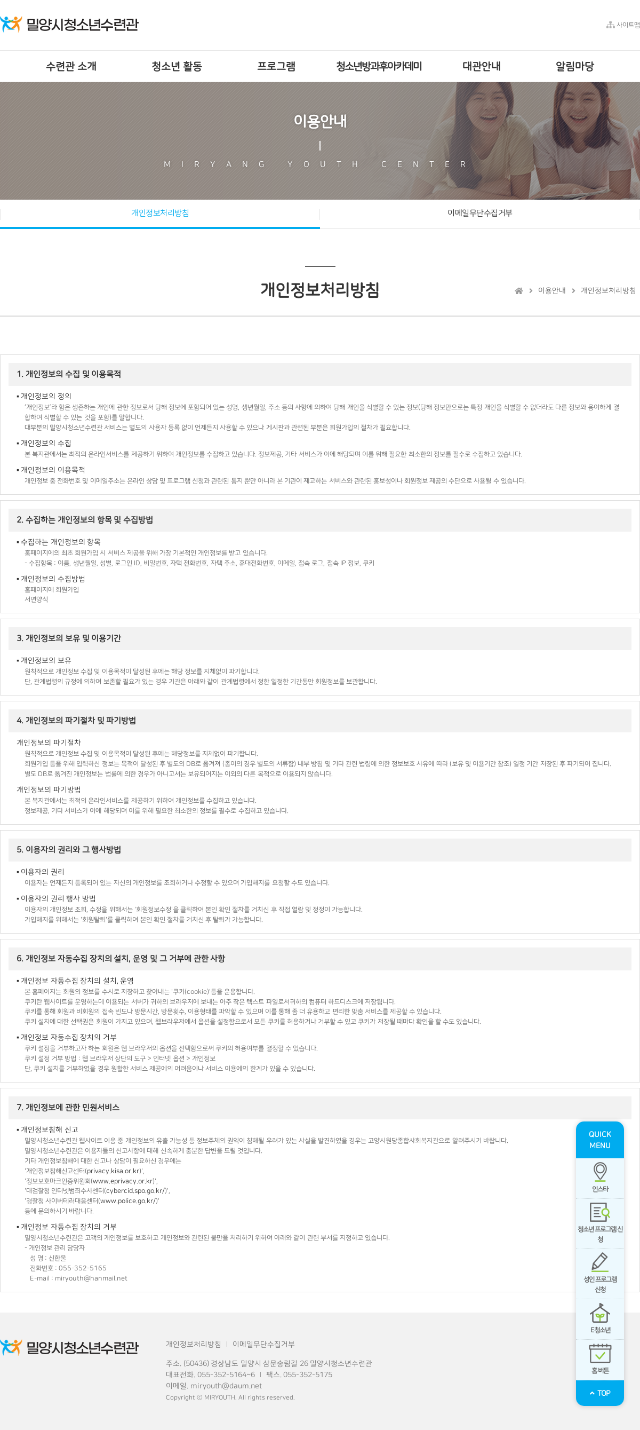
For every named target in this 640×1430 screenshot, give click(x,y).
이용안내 (552, 291)
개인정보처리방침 (160, 213)
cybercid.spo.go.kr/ (135, 1191)
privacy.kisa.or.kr (113, 1171)
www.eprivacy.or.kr (123, 1181)
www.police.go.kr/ (128, 1201)
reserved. (281, 1397)
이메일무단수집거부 (480, 213)
